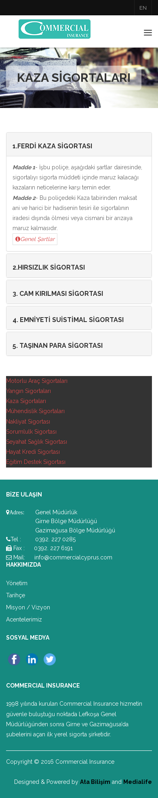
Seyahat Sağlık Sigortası (36, 441)
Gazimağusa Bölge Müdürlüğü (75, 530)
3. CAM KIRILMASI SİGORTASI (58, 293)
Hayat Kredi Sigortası (33, 452)
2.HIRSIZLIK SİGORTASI (49, 267)
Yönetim (16, 583)
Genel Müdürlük (56, 512)
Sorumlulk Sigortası (31, 431)
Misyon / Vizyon (28, 607)
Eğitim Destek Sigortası (35, 462)
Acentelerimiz (24, 619)
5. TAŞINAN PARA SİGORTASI (58, 345)
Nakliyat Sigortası (28, 421)
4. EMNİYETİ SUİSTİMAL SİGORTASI (68, 320)
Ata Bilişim (95, 782)
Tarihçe (15, 595)
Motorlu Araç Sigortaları (36, 381)
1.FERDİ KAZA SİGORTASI (52, 146)
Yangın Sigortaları (28, 391)
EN (143, 8)
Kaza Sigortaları (26, 401)
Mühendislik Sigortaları (35, 411)
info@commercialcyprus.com (73, 557)
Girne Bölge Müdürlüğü (66, 521)
